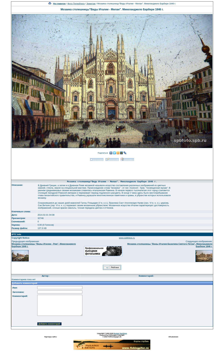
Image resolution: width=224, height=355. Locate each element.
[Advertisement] (112, 169)
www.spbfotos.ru (127, 238)
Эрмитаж (91, 3)
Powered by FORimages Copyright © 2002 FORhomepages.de (112, 336)
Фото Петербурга (76, 3)
